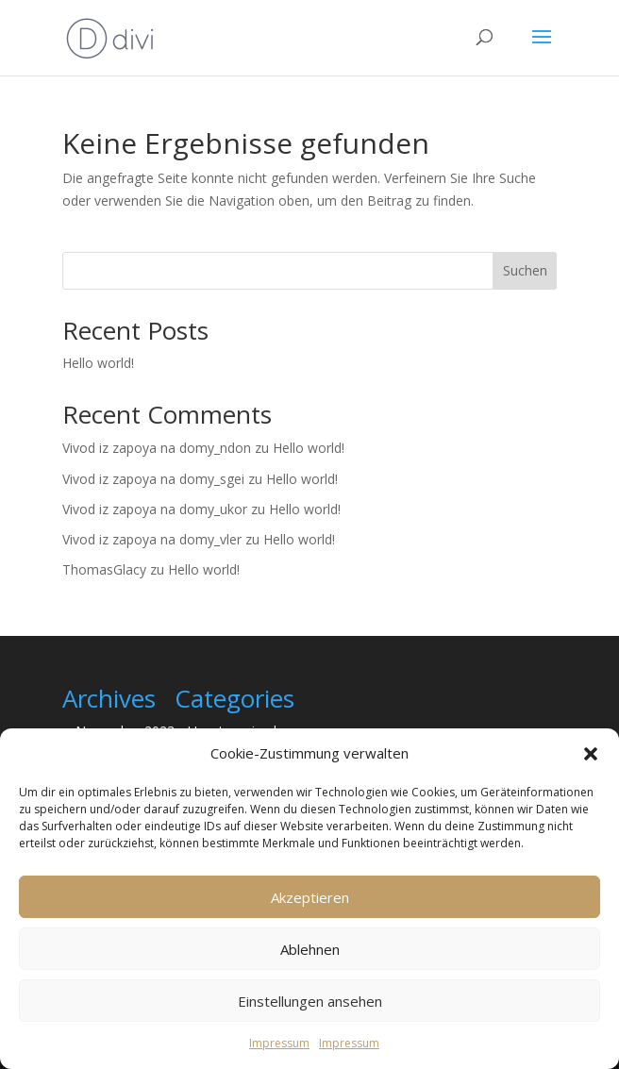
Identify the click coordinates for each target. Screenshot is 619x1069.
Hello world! (98, 363)
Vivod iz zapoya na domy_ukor (154, 509)
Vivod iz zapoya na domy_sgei (153, 479)
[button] (590, 753)
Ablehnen (310, 949)
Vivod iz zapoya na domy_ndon (156, 448)
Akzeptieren (310, 897)
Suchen (525, 270)
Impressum (279, 1043)
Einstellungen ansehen (310, 1001)
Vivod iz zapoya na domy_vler (152, 539)
